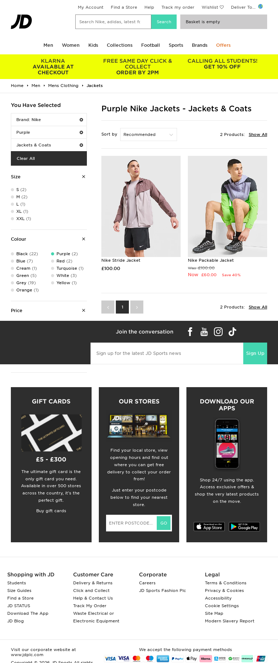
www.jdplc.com (27, 654)
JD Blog (15, 620)
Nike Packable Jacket (211, 260)
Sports (176, 45)
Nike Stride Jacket (120, 260)
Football (150, 45)
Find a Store (124, 7)
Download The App (28, 613)
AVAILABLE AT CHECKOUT (53, 66)
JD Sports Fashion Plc (162, 590)
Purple (49, 132)
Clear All (26, 158)
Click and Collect (91, 590)
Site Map (214, 613)
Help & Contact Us (93, 598)
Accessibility (218, 598)
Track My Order (89, 605)
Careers (147, 582)
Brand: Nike (49, 119)
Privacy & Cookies (224, 590)
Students (16, 582)
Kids (93, 45)
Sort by (109, 134)
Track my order (177, 7)
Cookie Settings (222, 605)
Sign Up (255, 353)
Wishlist (210, 7)
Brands (199, 45)
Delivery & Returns (93, 582)
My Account (91, 7)
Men (48, 45)
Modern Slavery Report (229, 620)
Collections (119, 45)
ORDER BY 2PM (138, 66)
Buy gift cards (51, 510)
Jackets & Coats (49, 145)
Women (71, 45)
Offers (223, 45)
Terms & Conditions (226, 582)
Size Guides (19, 590)
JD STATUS (18, 605)
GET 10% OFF (222, 64)
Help (149, 7)
